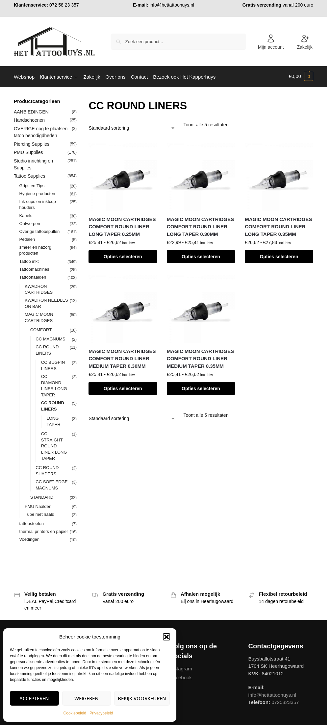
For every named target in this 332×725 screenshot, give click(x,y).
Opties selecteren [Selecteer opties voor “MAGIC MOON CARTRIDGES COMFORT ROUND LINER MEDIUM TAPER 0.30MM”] (123, 387)
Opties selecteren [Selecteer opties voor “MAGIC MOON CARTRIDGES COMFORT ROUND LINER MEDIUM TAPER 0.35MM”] (201, 387)
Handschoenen (29, 119)
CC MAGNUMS (50, 338)
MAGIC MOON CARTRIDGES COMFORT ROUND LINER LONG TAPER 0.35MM (278, 225)
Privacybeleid (101, 713)
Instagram (181, 667)
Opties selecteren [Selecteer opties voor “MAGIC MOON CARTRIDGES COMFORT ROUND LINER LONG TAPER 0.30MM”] (201, 255)
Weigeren (86, 698)
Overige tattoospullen (39, 230)
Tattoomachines (34, 267)
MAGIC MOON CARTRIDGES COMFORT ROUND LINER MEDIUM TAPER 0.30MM (122, 357)
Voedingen (29, 538)
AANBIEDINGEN (31, 110)
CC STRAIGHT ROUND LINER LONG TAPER (54, 445)
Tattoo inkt (28, 260)
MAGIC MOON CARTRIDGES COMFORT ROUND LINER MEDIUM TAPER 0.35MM (200, 357)
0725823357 (285, 701)
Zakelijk (304, 42)
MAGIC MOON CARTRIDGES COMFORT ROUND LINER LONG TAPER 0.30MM (200, 225)
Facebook (181, 676)
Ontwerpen (29, 222)
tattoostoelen (31, 522)
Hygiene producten (37, 192)
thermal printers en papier (43, 530)
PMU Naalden (38, 505)
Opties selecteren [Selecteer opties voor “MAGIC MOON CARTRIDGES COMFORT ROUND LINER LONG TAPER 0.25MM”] (123, 255)
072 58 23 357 (64, 5)
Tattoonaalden (32, 275)
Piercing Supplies (31, 142)
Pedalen (27, 238)
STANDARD (42, 495)
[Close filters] (79, 100)
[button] (166, 637)
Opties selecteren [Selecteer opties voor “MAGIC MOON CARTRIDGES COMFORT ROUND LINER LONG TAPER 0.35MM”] (279, 255)
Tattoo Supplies (29, 175)
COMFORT (41, 328)
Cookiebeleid (75, 713)
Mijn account (271, 42)
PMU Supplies (28, 151)
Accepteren (34, 698)
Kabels (25, 214)
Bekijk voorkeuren (142, 698)
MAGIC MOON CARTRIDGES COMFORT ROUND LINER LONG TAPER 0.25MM (122, 225)
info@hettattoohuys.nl (171, 5)
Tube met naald (39, 513)
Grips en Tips (31, 184)
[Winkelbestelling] (132, 127)
